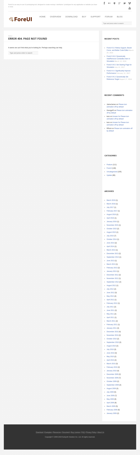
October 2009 (112, 381)
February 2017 (112, 211)
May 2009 (110, 399)
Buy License (75, 432)
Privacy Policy (91, 432)
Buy (84, 16)
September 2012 (113, 282)
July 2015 (110, 236)
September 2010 (113, 342)
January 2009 (112, 413)
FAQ (83, 432)
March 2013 (111, 264)
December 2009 (112, 374)
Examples (48, 432)
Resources (57, 432)
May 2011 (110, 314)
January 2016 (112, 222)
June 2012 (110, 293)
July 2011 (110, 307)
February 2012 (112, 303)
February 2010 (112, 367)
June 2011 (110, 310)
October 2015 (112, 229)
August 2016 (111, 214)
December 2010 (112, 332)
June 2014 (110, 243)
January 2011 (112, 328)
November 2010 (112, 335)
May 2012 (110, 296)
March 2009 (111, 406)
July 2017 (110, 207)
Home (42, 16)
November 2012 (112, 278)
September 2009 (113, 385)
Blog (120, 16)
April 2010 (110, 360)
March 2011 (111, 321)
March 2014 (111, 250)
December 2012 (112, 275)
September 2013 (113, 257)
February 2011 (112, 325)
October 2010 (112, 339)
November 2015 (112, 225)
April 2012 (110, 300)
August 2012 (111, 285)
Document (66, 432)
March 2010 (111, 364)
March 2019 (111, 200)
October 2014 (112, 239)
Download (71, 16)
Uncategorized (112, 172)
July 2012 (110, 289)
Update (109, 175)
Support (96, 16)
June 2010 (110, 353)
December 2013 (112, 253)
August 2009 (111, 388)
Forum (108, 16)
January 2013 (112, 271)
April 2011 (110, 317)
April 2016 (110, 218)
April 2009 (110, 403)
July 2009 (110, 392)
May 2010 (110, 356)
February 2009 (112, 410)
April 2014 (110, 246)
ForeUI (109, 168)
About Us (100, 432)
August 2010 (111, 346)
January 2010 (112, 371)
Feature (109, 165)
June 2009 (110, 396)
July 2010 (110, 349)
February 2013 (112, 268)
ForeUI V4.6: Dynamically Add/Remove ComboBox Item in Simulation (118, 58)
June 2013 (110, 261)
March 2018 (111, 204)
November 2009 (112, 378)
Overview (55, 16)
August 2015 (111, 232)
